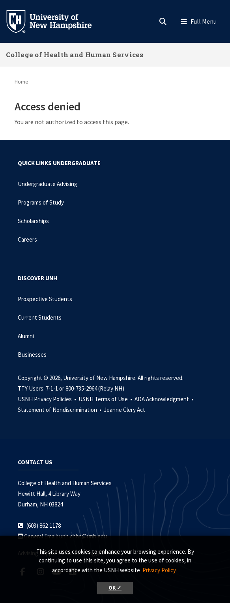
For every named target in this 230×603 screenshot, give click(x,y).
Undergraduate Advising (47, 184)
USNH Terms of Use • (106, 399)
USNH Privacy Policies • (47, 399)
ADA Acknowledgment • (164, 399)
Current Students (40, 317)
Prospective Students (45, 299)
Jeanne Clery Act (124, 409)
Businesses (32, 354)
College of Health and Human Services (75, 54)
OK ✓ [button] (115, 587)
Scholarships (33, 221)
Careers (27, 239)
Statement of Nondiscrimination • (60, 409)
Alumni (26, 336)
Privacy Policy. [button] (159, 570)
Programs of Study (41, 202)
